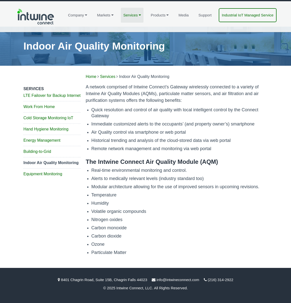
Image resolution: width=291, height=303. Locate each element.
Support (205, 15)
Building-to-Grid (37, 151)
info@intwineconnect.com (177, 280)
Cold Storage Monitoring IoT (48, 118)
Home (91, 76)
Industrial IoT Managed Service (247, 15)
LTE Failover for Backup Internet (51, 95)
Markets (105, 15)
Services (132, 15)
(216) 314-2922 (220, 280)
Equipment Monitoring (42, 174)
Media (184, 15)
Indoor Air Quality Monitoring (51, 163)
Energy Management (42, 140)
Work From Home (39, 107)
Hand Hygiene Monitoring (46, 129)
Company (77, 15)
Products (160, 15)
